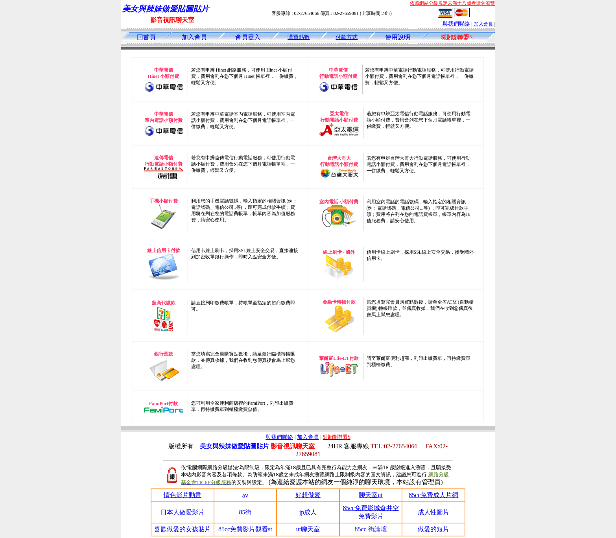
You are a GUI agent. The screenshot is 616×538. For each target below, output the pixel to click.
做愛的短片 (433, 529)
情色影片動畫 (182, 495)
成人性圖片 (433, 512)
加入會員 (483, 24)
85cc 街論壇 (370, 529)
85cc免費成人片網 (433, 495)
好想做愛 (308, 495)
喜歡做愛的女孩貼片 (182, 529)
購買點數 (299, 37)
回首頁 (146, 37)
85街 (245, 512)
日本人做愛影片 (182, 512)
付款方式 (347, 37)
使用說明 (397, 37)
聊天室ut (370, 495)
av (245, 495)
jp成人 (308, 512)
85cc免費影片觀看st (245, 529)
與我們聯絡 (456, 24)
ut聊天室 (308, 529)
